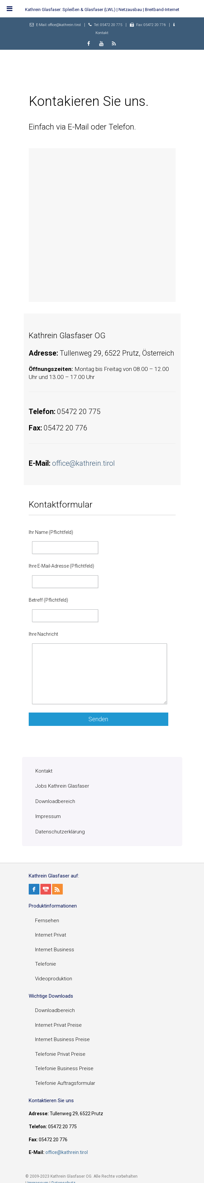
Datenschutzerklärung (60, 832)
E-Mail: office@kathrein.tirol (58, 25)
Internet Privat (50, 935)
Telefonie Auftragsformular (65, 1083)
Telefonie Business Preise (64, 1068)
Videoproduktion (53, 979)
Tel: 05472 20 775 (108, 25)
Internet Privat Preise (58, 1025)
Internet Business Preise (62, 1039)
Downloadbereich (55, 801)
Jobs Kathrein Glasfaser (62, 786)
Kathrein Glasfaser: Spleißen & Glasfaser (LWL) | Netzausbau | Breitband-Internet (102, 9)
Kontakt (102, 33)
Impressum (48, 816)
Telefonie (45, 964)
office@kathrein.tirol (83, 463)
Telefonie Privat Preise (60, 1054)
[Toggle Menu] (9, 8)
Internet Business (54, 950)
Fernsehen (47, 921)
